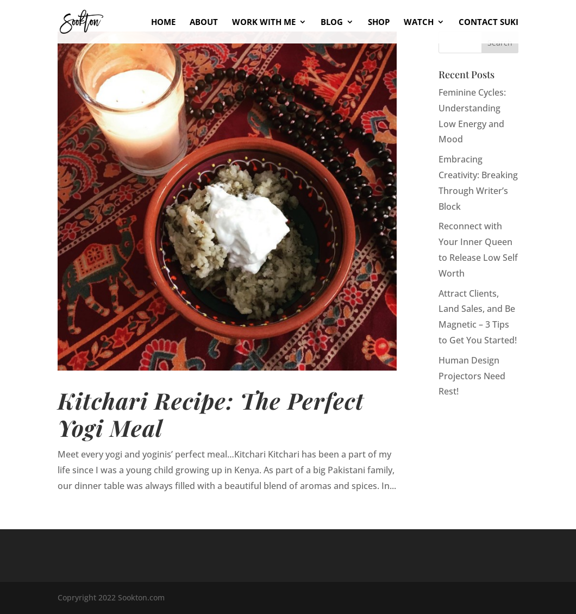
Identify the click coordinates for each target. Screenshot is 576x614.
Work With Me (264, 22)
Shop (379, 22)
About (204, 22)
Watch (419, 22)
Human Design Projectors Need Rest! (472, 376)
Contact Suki (488, 22)
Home (163, 22)
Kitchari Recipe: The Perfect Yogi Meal (211, 413)
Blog (332, 22)
